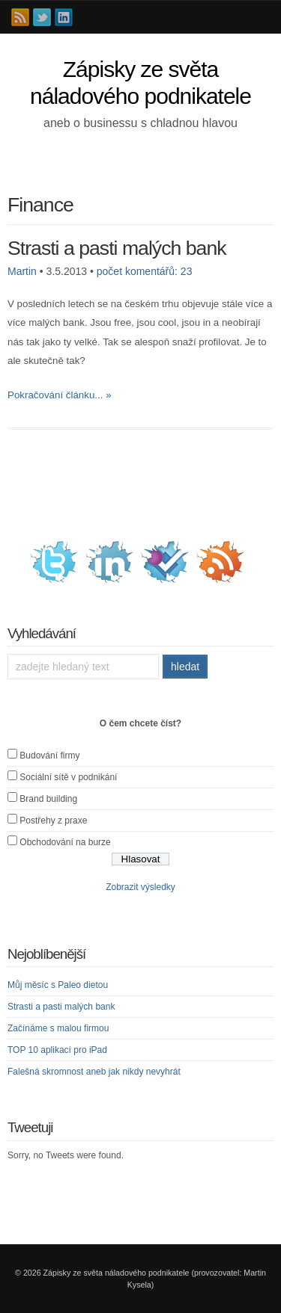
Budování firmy (49, 755)
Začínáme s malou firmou (58, 1028)
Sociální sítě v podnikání (68, 777)
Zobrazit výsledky (140, 887)
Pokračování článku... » (59, 395)
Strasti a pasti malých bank (116, 248)
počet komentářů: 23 (145, 271)
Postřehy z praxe (53, 820)
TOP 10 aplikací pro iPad (57, 1050)
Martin (22, 271)
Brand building (48, 799)
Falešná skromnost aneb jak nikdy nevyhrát (94, 1071)
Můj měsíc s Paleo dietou (57, 985)
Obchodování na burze (64, 842)
